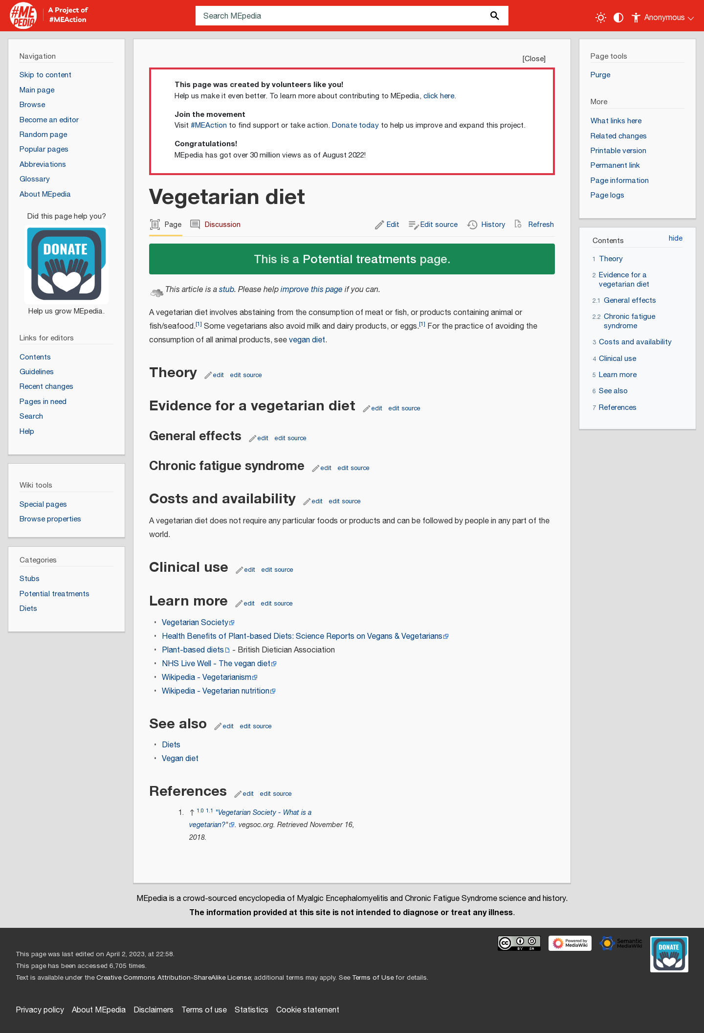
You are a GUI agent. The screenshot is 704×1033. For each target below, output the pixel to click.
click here (438, 96)
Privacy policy (40, 1010)
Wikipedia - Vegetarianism (206, 678)
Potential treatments (359, 258)
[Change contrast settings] (618, 17)
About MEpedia (99, 1010)
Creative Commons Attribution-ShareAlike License (173, 977)
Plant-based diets (193, 650)
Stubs (30, 578)
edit (218, 375)
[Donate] (66, 259)
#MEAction (209, 125)
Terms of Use (373, 977)
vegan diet (307, 340)
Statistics (251, 1010)
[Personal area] (663, 15)
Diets (171, 745)
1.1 (209, 811)
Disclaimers (153, 1010)
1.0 (200, 811)
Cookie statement (307, 1010)
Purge (600, 75)
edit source (246, 375)
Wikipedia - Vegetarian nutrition (215, 691)
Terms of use (204, 1010)
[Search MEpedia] (352, 15)
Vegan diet (180, 759)
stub (226, 290)
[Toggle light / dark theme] (601, 17)
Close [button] (534, 59)
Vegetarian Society (195, 623)
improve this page (312, 290)
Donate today (355, 125)
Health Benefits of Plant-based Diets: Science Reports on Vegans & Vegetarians (302, 636)
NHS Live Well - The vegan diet (216, 664)
